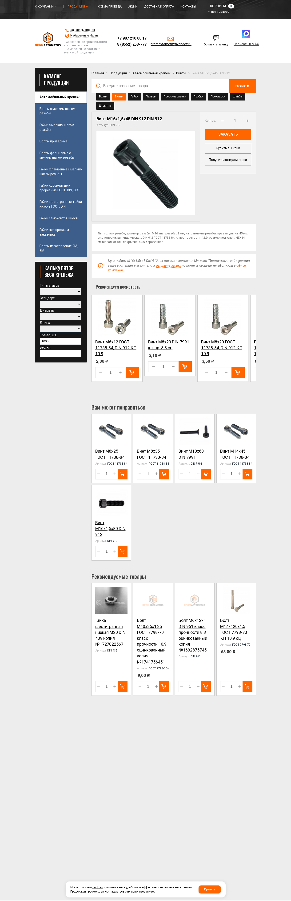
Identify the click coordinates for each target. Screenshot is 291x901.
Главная (98, 73)
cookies (97, 887)
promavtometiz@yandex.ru (171, 44)
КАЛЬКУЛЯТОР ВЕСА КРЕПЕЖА (59, 271)
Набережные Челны (84, 35)
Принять (209, 889)
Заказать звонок (82, 30)
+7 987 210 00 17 (132, 38)
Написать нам (209, 36)
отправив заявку (168, 265)
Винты (181, 73)
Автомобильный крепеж (151, 73)
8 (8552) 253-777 (132, 44)
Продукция (118, 73)
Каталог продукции (56, 79)
